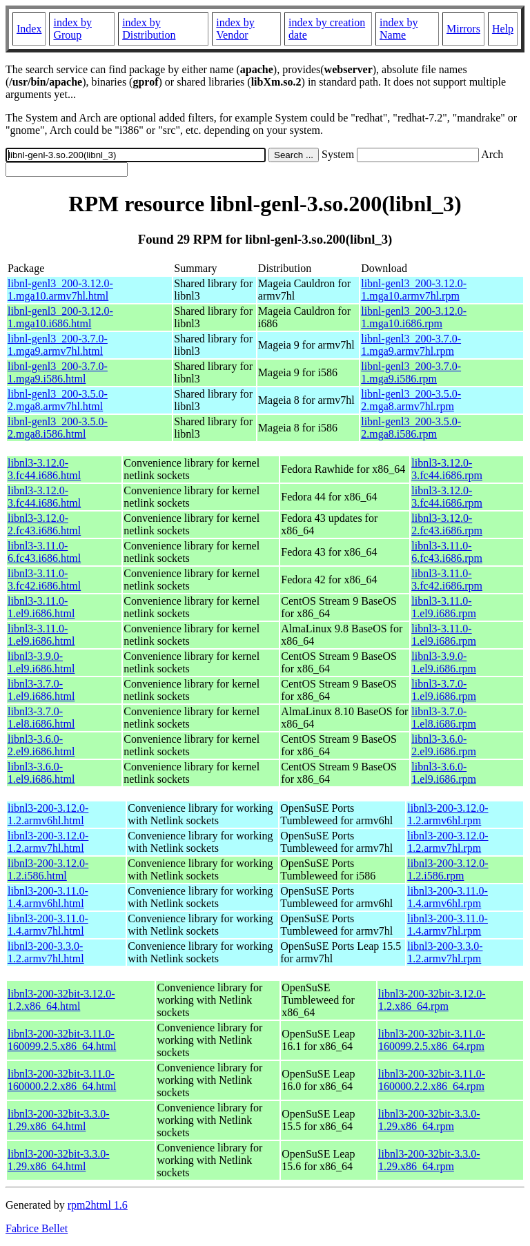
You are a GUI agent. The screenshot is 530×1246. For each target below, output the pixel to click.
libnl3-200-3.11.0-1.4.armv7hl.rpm (447, 925)
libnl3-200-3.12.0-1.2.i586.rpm (447, 869)
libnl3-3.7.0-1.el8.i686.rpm (443, 717)
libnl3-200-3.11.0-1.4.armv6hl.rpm (447, 897)
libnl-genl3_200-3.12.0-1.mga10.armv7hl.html (60, 290)
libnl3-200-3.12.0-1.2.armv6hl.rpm (447, 814)
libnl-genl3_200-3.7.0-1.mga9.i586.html (58, 372)
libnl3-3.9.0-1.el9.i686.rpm (443, 662)
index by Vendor (235, 29)
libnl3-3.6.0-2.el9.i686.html (41, 745)
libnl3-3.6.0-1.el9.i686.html (41, 773)
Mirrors (463, 29)
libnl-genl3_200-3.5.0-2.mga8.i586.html (58, 428)
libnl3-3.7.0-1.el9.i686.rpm (443, 690)
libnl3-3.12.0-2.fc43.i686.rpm (446, 524)
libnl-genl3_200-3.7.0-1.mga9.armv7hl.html (58, 345)
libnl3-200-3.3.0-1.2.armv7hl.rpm (444, 952)
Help (502, 29)
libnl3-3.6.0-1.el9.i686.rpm (443, 773)
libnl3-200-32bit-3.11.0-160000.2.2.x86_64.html (62, 1080)
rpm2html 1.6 (98, 1205)
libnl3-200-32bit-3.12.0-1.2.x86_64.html (61, 1000)
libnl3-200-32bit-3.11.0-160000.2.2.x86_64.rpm (431, 1080)
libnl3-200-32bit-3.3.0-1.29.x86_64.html (59, 1120)
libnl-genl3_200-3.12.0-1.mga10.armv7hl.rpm (414, 290)
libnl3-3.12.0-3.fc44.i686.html (44, 469)
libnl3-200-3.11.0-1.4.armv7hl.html (48, 925)
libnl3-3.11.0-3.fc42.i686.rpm (446, 579)
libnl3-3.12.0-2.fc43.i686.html (44, 524)
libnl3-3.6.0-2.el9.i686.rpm (443, 745)
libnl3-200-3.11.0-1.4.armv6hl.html (48, 897)
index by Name (399, 29)
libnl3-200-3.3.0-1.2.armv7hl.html (46, 952)
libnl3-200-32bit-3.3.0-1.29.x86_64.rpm (429, 1120)
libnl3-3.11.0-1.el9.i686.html (41, 607)
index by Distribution (148, 29)
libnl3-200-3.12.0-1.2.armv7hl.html (48, 842)
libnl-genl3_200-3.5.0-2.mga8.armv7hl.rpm (411, 400)
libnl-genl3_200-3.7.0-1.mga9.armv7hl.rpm (411, 345)
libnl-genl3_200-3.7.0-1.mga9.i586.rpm (411, 372)
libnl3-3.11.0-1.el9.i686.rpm (443, 607)
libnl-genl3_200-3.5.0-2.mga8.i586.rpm (411, 428)
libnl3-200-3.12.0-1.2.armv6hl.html (48, 814)
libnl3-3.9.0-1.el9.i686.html (41, 662)
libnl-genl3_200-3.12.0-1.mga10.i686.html (60, 317)
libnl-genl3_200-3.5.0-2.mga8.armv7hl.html (58, 400)
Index (29, 29)
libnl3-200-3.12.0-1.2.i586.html (48, 869)
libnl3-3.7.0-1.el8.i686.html (41, 717)
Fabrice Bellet (37, 1228)
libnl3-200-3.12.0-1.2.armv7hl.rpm (447, 842)
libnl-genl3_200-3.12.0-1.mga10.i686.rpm (414, 317)
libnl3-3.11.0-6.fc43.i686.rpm (446, 552)
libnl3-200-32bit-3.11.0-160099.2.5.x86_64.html (62, 1040)
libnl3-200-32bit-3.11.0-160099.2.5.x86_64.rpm (431, 1040)
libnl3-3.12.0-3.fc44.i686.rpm (446, 469)
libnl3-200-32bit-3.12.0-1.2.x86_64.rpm (432, 1000)
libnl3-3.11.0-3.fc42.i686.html (44, 579)
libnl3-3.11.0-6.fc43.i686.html (44, 552)
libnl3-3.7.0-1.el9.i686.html (41, 690)
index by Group (72, 29)
